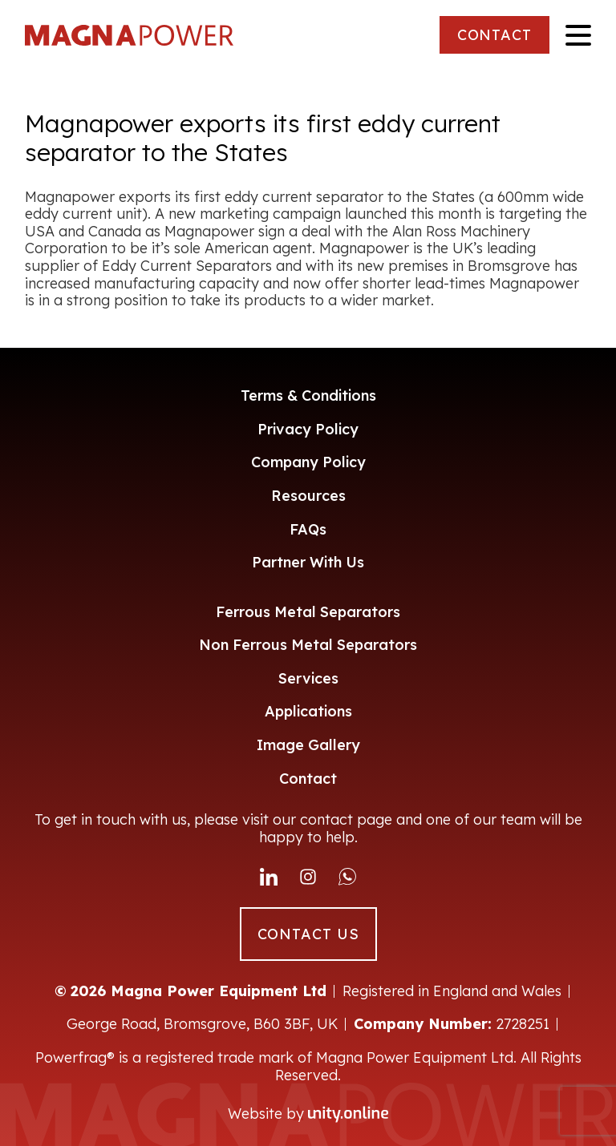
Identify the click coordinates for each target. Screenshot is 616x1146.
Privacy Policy (308, 429)
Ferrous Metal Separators (308, 612)
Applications (308, 711)
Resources (308, 495)
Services (308, 678)
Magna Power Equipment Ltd (129, 35)
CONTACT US (308, 934)
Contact (308, 778)
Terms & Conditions (308, 395)
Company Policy (308, 462)
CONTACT (494, 35)
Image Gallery (308, 745)
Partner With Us (308, 562)
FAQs (308, 529)
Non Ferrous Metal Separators (308, 645)
